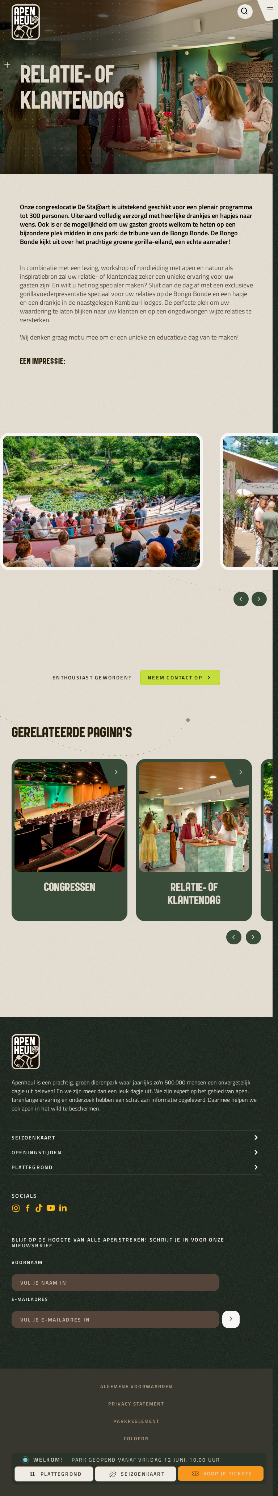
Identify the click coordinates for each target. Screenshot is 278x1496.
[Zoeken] (245, 11)
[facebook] (27, 1209)
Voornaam (27, 1262)
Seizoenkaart (137, 1474)
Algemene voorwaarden (136, 1386)
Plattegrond (55, 1474)
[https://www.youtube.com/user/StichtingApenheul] (51, 1209)
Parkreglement (136, 1421)
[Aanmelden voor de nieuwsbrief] (231, 1319)
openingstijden (37, 1152)
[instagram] (16, 1209)
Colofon (136, 1438)
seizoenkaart (33, 1137)
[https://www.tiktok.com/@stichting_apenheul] (39, 1209)
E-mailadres (30, 1299)
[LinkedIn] (63, 1209)
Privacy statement (136, 1403)
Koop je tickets (222, 1473)
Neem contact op (180, 677)
